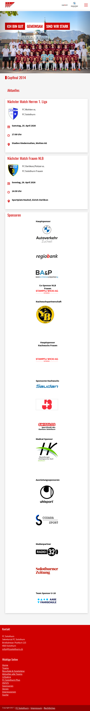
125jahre (6, 676)
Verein (5, 688)
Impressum (36, 708)
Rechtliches (49, 708)
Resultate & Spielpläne (13, 671)
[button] (6, 42)
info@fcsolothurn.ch (12, 649)
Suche (5, 694)
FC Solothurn (22, 708)
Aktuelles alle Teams (12, 673)
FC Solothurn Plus (11, 679)
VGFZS (5, 682)
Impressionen (9, 691)
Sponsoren (7, 685)
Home (5, 665)
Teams (5, 668)
